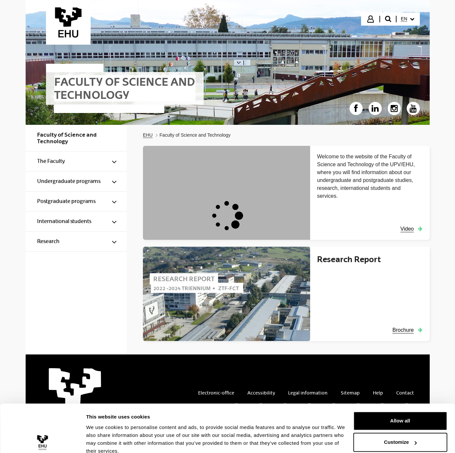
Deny (400, 435)
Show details (101, 440)
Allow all (400, 392)
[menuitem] (407, 19)
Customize (400, 413)
